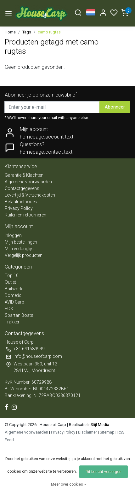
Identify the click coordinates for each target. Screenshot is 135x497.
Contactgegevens (22, 188)
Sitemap (107, 432)
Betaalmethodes (21, 201)
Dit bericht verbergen (103, 472)
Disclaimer (87, 432)
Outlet (10, 282)
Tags (26, 32)
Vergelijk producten (23, 255)
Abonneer (115, 107)
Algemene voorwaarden (28, 181)
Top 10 (12, 275)
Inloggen (13, 235)
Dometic (13, 295)
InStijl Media (98, 424)
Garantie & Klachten (24, 175)
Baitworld (14, 288)
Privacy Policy (19, 208)
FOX (9, 308)
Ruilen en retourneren (25, 214)
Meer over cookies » (68, 484)
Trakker (12, 321)
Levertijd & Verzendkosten (30, 195)
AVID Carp (14, 302)
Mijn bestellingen (21, 242)
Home (10, 32)
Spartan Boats (19, 315)
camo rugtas (49, 32)
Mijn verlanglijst (20, 248)
